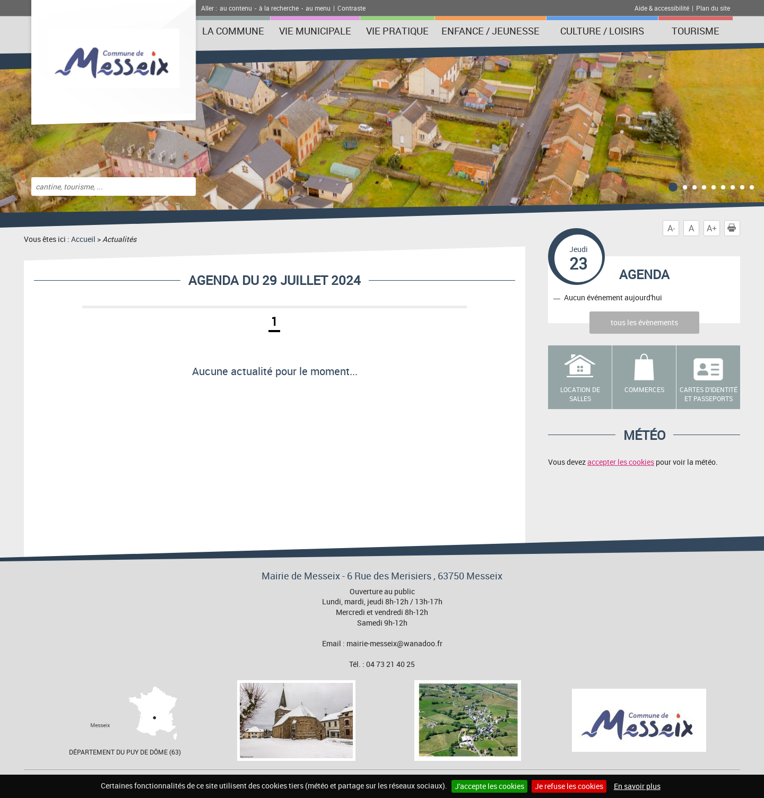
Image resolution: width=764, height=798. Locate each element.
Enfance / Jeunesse (490, 30)
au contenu (236, 8)
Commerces (644, 389)
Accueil (83, 239)
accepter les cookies (620, 462)
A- (671, 228)
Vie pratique (397, 30)
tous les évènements (644, 322)
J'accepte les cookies (489, 786)
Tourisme (695, 30)
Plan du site (713, 8)
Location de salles (580, 394)
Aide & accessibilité (662, 8)
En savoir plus (637, 786)
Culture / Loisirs (602, 30)
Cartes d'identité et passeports (708, 394)
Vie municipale (315, 30)
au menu (318, 8)
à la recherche (279, 8)
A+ (712, 228)
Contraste (351, 8)
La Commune (233, 30)
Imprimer (733, 228)
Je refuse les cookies (569, 786)
